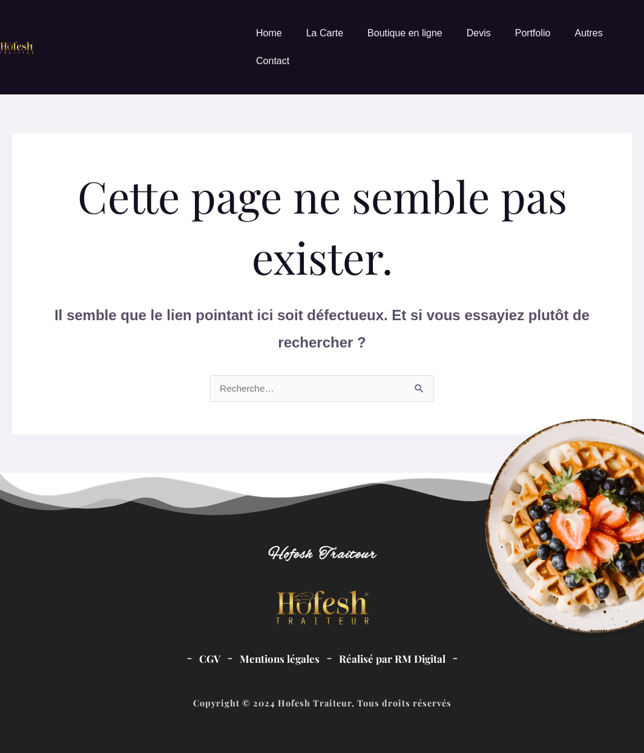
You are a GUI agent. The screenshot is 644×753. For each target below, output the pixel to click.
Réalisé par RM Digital (394, 658)
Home (269, 33)
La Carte (324, 33)
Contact (272, 61)
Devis (479, 33)
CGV (207, 658)
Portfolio (533, 33)
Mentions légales (278, 658)
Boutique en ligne (404, 33)
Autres (588, 33)
